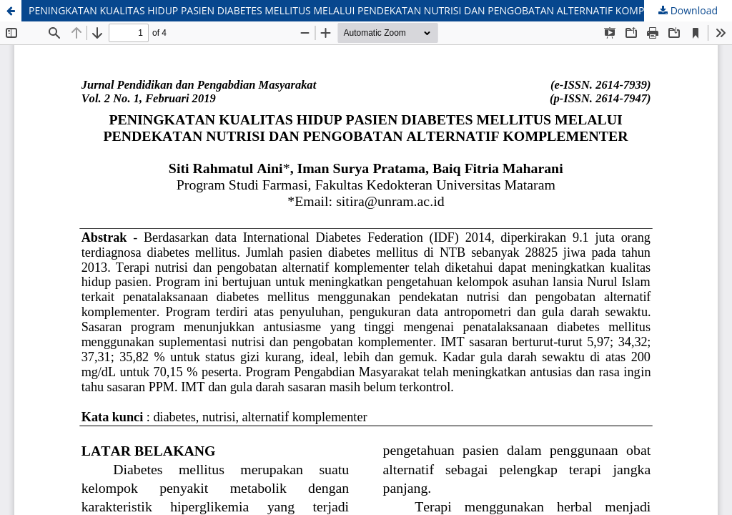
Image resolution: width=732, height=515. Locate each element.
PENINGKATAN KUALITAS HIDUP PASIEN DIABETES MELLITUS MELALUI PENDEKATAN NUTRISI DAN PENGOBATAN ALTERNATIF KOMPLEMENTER (362, 10)
